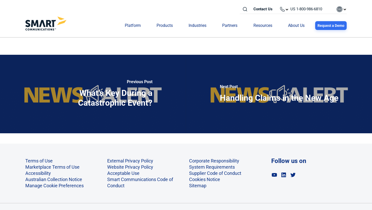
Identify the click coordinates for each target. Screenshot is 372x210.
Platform (133, 25)
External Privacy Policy (130, 161)
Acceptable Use (123, 173)
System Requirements (212, 167)
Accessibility (38, 173)
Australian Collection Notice (53, 179)
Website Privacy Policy (130, 167)
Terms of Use (39, 161)
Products (165, 25)
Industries (197, 25)
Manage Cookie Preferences (54, 185)
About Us (296, 25)
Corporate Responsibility (214, 161)
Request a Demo (330, 26)
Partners (229, 25)
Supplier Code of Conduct (215, 173)
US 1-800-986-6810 (306, 9)
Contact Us (263, 9)
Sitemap (197, 185)
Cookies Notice (204, 179)
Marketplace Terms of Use (52, 167)
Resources (262, 25)
